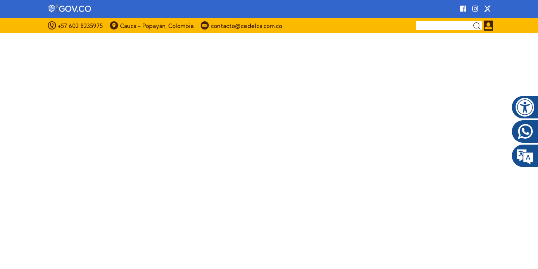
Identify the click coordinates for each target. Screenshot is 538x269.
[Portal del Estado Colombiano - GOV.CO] (70, 9)
